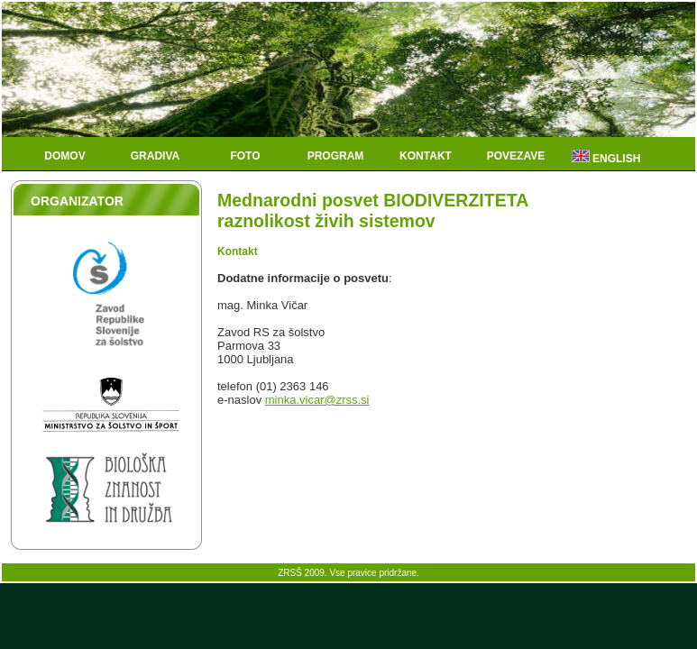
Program (335, 156)
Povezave (516, 156)
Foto (245, 156)
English (606, 157)
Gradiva (155, 156)
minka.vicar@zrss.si (317, 400)
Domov (64, 156)
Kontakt (425, 156)
